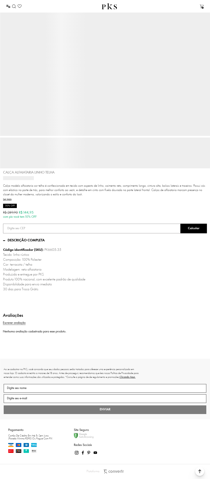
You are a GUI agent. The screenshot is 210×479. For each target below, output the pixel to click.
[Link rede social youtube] (95, 453)
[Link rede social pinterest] (89, 453)
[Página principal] (109, 6)
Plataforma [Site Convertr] (105, 472)
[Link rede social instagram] (77, 453)
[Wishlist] (20, 6)
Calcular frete (193, 228)
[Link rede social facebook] (83, 453)
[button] (199, 471)
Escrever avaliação (14, 323)
